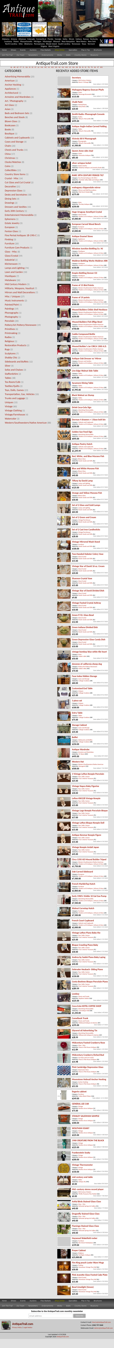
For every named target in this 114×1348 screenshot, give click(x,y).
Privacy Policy (17, 1327)
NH (63, 67)
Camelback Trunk (80, 1018)
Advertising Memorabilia (17, 76)
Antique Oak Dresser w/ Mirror (86, 358)
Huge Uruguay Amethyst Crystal (87, 211)
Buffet (75, 737)
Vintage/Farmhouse (15, 414)
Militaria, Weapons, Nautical (19, 288)
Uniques (9, 402)
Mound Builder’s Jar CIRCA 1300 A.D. (89, 346)
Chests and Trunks (14, 149)
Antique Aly (82, 1182)
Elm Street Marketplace (86, 1243)
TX (92, 67)
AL (11, 67)
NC (60, 67)
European (10, 227)
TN (89, 67)
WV (101, 67)
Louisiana (8, 41)
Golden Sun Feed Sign (82, 431)
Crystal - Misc (11, 178)
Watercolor (10, 418)
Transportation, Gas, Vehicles (19, 394)
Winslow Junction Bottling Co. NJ (87, 248)
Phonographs (11, 312)
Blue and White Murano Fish (85, 468)
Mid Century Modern (15, 284)
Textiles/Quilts (12, 386)
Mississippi (47, 41)
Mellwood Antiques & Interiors (88, 1023)
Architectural (11, 92)
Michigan (37, 41)
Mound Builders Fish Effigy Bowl (87, 321)
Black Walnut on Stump (83, 395)
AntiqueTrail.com (22, 1324)
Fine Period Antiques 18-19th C (21, 235)
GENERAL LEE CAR (80, 1103)
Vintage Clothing (13, 410)
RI (82, 67)
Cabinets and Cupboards (17, 137)
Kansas (86, 39)
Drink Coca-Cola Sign (81, 407)
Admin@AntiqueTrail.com (103, 1328)
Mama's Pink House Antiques (87, 1047)
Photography (11, 316)
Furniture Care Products (17, 247)
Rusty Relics (82, 106)
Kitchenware (11, 263)
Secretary (76, 77)
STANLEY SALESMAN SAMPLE (85, 1116)
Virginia (44, 46)
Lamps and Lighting (15, 267)
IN (30, 67)
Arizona (14, 39)
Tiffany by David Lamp (82, 480)
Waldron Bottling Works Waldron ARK (90, 260)
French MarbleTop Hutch (83, 883)
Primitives (10, 329)
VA (95, 67)
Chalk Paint (77, 102)
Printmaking (11, 333)
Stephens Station (84, 998)
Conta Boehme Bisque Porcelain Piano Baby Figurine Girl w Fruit (90, 983)
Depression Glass (13, 190)
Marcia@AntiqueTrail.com (101, 1322)
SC (86, 67)
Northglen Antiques (85, 1255)
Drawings (9, 202)
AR (14, 67)
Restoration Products (15, 345)
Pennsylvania (39, 44)
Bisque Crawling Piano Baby (85, 945)
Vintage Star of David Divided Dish (88, 590)
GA (26, 67)
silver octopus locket (81, 163)
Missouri (56, 41)
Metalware (10, 280)
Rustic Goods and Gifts (85, 461)
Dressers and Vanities (16, 206)
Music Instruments (14, 300)
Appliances (10, 88)
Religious (9, 341)
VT (98, 67)
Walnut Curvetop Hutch (83, 908)
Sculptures (10, 353)
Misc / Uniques (12, 296)
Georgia (58, 39)
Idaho (65, 39)
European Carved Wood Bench (86, 224)
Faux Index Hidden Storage (84, 676)
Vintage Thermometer (82, 1164)
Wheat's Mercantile (85, 119)
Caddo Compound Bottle (83, 334)
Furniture (9, 243)
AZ (18, 67)
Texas (84, 44)
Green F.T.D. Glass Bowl (83, 615)
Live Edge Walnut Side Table (85, 370)
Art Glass (9, 105)
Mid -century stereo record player (88, 1189)
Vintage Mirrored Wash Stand (86, 541)
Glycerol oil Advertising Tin (84, 1030)
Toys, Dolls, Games (14, 390)
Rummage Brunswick (85, 94)
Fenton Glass (11, 231)
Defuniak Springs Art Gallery (87, 1206)
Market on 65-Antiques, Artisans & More (91, 216)
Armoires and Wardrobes (18, 96)
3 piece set (77, 700)
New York (92, 41)
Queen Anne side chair (82, 150)
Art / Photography (14, 100)
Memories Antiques (85, 155)
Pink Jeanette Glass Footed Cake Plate (90, 1274)
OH (73, 67)
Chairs (8, 145)
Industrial (10, 259)
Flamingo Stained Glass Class (85, 1226)
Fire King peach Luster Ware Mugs (88, 1262)
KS (32, 67)
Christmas (10, 157)
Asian (7, 109)
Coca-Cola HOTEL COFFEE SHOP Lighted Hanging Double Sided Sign (88, 1007)
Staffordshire (11, 373)
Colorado (31, 39)
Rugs (7, 349)
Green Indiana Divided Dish (85, 627)
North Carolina (11, 44)
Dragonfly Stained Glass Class (85, 1213)
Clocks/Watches (13, 162)
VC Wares (81, 754)
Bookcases (10, 125)
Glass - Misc (11, 251)
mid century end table (82, 1177)
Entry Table (77, 712)
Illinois (71, 39)
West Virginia (53, 46)
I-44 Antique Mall (84, 1011)
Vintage (9, 406)
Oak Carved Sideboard (82, 871)
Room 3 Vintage (83, 82)
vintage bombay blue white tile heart (89, 651)
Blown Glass (11, 121)
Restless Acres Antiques (86, 1108)
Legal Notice (27, 1327)
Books (8, 129)
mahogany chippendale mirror (86, 187)
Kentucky (94, 39)
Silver (7, 365)
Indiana (79, 39)
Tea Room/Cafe (12, 381)
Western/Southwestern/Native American (26, 422)
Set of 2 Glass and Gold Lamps (86, 505)
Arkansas (22, 39)
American (10, 80)
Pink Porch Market (84, 192)
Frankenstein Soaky (81, 1152)
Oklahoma (28, 44)
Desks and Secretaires (16, 194)
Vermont (91, 44)
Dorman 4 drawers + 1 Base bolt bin (89, 419)
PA (80, 67)
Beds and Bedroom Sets (17, 113)
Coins (7, 166)
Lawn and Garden (14, 271)
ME (45, 67)
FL (23, 67)
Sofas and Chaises (14, 369)
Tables (8, 377)
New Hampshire (68, 41)
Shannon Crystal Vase (82, 578)
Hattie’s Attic (82, 656)
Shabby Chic (11, 357)
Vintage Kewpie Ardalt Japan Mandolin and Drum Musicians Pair (88, 848)
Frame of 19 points (81, 297)
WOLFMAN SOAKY (80, 1128)
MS (56, 67)
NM (66, 67)
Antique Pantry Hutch (82, 444)
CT (21, 67)
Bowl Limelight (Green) (83, 1287)
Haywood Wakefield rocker (84, 1238)
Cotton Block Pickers (85, 1096)
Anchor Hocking (13, 84)
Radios (8, 337)
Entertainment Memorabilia (19, 214)
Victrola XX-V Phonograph (84, 138)
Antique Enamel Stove (82, 236)
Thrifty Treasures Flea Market (88, 1194)
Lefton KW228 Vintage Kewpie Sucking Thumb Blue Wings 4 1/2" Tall (90, 800)
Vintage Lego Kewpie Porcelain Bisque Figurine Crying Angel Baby (90, 812)
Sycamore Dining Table (82, 383)
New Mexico (81, 41)
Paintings (9, 308)
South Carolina (64, 44)
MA (42, 67)
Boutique (9, 133)
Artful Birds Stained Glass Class (86, 1201)
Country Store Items (15, 174)
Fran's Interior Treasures (86, 778)
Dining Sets (10, 198)
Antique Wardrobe (80, 749)
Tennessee (76, 44)
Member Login (106, 45)
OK (77, 67)
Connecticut (41, 39)
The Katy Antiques (84, 204)
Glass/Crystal (11, 255)
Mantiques (10, 276)
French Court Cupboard (83, 920)
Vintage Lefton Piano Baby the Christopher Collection (86, 934)
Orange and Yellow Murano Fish (87, 493)
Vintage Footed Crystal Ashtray (86, 602)
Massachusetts (26, 41)
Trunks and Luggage (15, 398)
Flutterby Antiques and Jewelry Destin (90, 167)
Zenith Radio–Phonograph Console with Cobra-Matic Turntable (88, 115)
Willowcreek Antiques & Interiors (89, 1035)
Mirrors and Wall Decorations (20, 292)
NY (70, 67)
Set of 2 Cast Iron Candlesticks (86, 529)
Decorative (10, 186)
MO (52, 67)
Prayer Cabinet (79, 1250)
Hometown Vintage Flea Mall (88, 1267)
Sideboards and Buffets (16, 361)
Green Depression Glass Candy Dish (88, 639)
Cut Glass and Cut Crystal (17, 182)
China (8, 153)
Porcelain (9, 320)
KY (35, 67)
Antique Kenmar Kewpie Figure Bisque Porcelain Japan (86, 836)
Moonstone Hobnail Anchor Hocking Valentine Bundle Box (89, 1081)
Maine (16, 41)
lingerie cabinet (79, 1091)
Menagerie (82, 766)
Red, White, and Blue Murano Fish (88, 456)
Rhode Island (51, 44)
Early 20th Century (14, 210)
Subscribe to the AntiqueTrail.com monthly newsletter (57, 1311)
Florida (50, 39)
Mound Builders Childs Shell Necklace (89, 309)
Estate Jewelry (12, 223)
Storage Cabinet (79, 725)
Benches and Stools (15, 117)
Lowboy (75, 993)
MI (49, 67)
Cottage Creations (84, 681)
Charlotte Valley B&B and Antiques (89, 180)
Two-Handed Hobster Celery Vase (87, 554)
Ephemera (10, 219)
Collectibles (11, 170)
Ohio (21, 44)
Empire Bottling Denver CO (84, 273)
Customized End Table (82, 688)
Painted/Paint (12, 304)
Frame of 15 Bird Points (83, 285)
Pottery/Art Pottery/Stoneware (20, 324)
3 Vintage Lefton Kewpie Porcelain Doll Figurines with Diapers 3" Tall (88, 775)
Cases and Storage (14, 141)
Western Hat (78, 761)
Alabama (5, 39)
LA (38, 67)
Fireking (9, 239)
